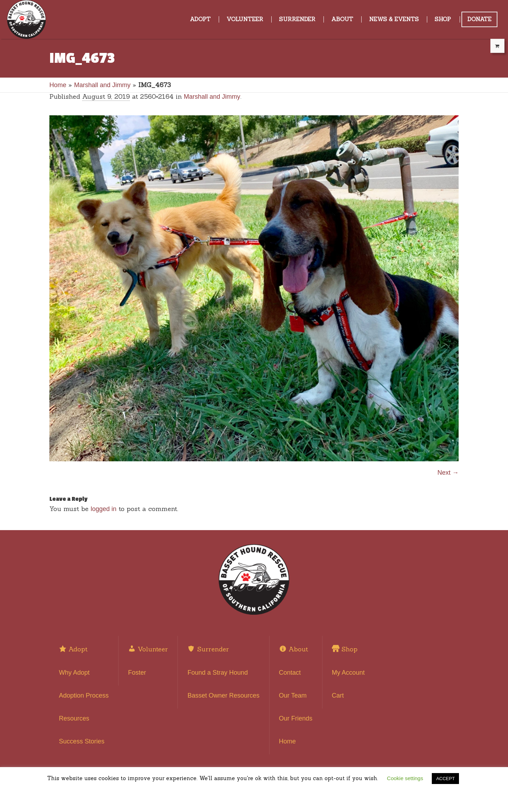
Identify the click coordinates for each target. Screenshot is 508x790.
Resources (74, 718)
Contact (290, 672)
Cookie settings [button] (405, 778)
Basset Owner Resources (223, 695)
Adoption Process (84, 695)
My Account (348, 672)
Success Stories (81, 741)
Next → (448, 472)
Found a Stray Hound (217, 672)
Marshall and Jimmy (102, 85)
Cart (338, 695)
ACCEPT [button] (445, 778)
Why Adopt (74, 672)
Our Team (293, 695)
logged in (103, 508)
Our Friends (296, 718)
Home (57, 85)
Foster (137, 672)
